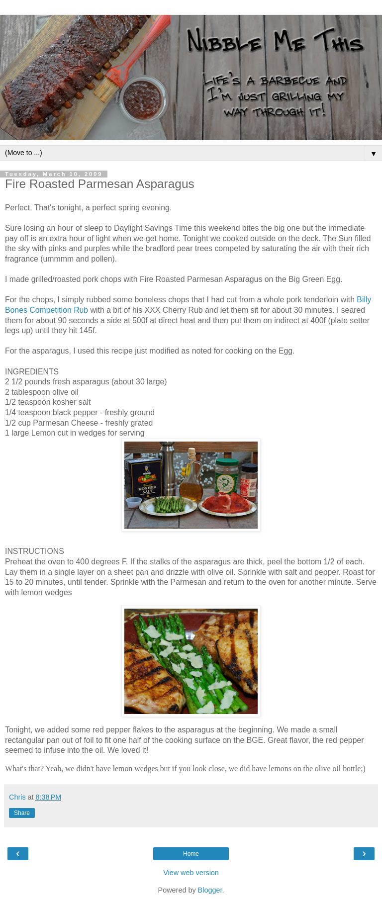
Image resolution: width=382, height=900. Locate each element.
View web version (191, 873)
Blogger (210, 890)
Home (191, 853)
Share (22, 813)
